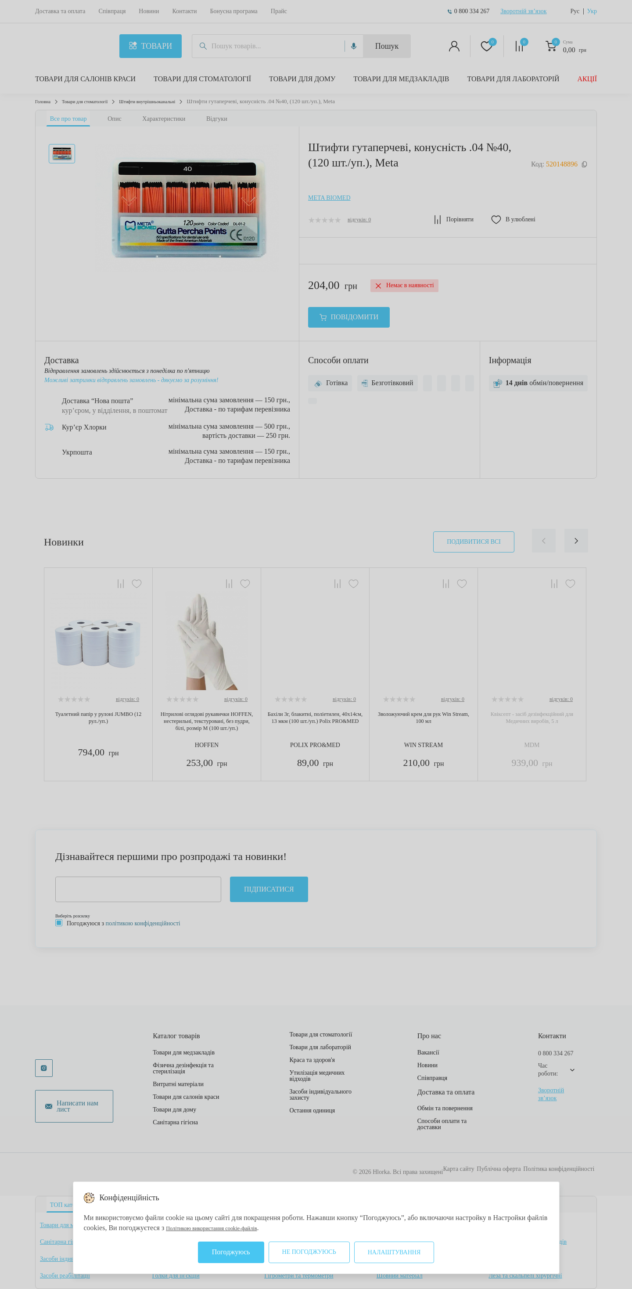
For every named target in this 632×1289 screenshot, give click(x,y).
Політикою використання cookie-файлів (225, 1227)
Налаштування (394, 1252)
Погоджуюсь (231, 1252)
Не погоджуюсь (309, 1252)
